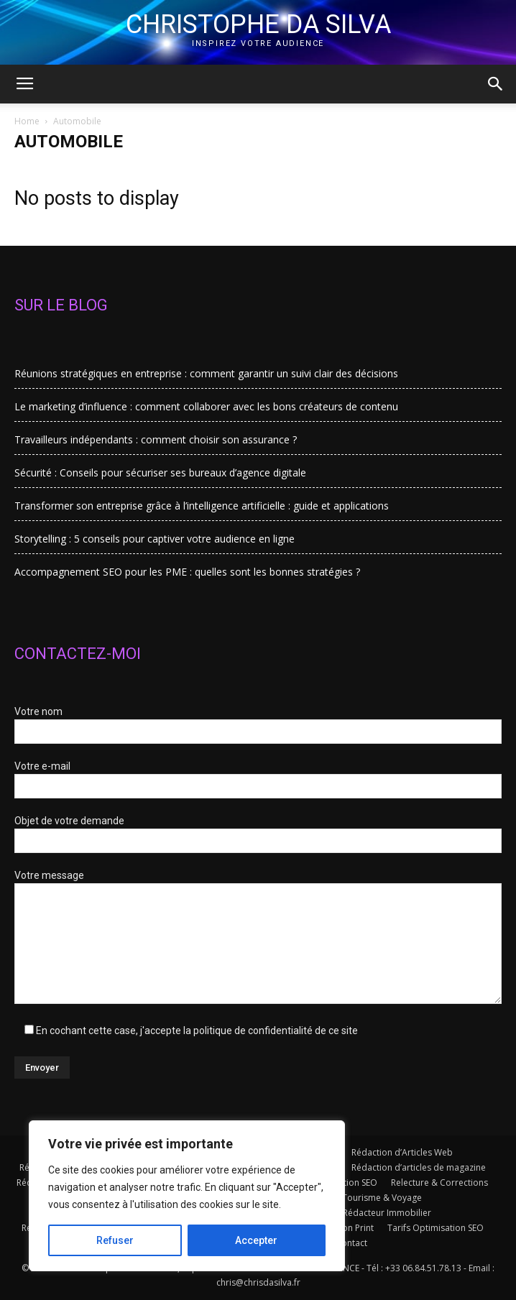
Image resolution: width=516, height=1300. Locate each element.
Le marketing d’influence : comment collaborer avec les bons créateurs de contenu (206, 406)
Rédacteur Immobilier (387, 1213)
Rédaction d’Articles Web (402, 1152)
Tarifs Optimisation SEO (435, 1228)
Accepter (256, 1240)
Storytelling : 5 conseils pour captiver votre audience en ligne (154, 538)
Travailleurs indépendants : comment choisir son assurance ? (155, 439)
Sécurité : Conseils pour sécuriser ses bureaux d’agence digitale (160, 472)
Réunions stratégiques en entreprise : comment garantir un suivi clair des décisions (206, 373)
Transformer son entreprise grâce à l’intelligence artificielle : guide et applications (201, 505)
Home (27, 121)
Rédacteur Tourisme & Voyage (360, 1197)
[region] (187, 1195)
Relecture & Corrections (439, 1182)
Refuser (115, 1240)
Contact (351, 1243)
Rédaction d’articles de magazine (418, 1167)
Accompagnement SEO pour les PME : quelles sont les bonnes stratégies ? (187, 571)
